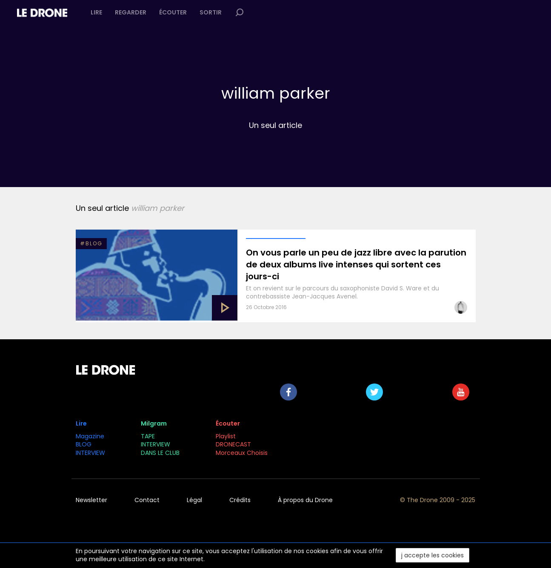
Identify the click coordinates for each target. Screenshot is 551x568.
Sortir (211, 12)
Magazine (90, 436)
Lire (96, 12)
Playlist (226, 436)
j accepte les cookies (432, 555)
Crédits (240, 500)
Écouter (173, 12)
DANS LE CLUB (160, 453)
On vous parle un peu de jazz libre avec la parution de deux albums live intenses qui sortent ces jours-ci (356, 264)
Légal (194, 500)
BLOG (83, 444)
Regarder (130, 12)
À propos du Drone (305, 500)
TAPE (148, 436)
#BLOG (91, 243)
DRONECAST (233, 444)
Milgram (154, 423)
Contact (147, 500)
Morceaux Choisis (242, 453)
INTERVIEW (90, 453)
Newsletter (91, 500)
